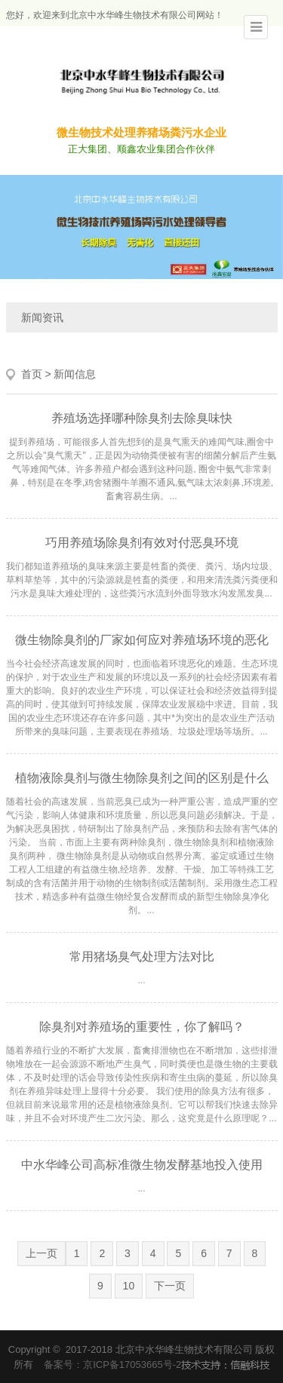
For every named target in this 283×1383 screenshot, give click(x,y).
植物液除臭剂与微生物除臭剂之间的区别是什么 (142, 777)
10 (129, 1286)
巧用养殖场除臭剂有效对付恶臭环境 (141, 542)
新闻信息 (75, 374)
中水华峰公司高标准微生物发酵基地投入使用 (142, 1164)
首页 (31, 374)
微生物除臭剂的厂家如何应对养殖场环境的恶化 (142, 639)
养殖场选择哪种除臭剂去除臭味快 (141, 418)
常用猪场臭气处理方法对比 (141, 956)
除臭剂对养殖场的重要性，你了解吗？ (142, 1026)
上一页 (41, 1253)
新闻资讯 (42, 317)
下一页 (170, 1286)
